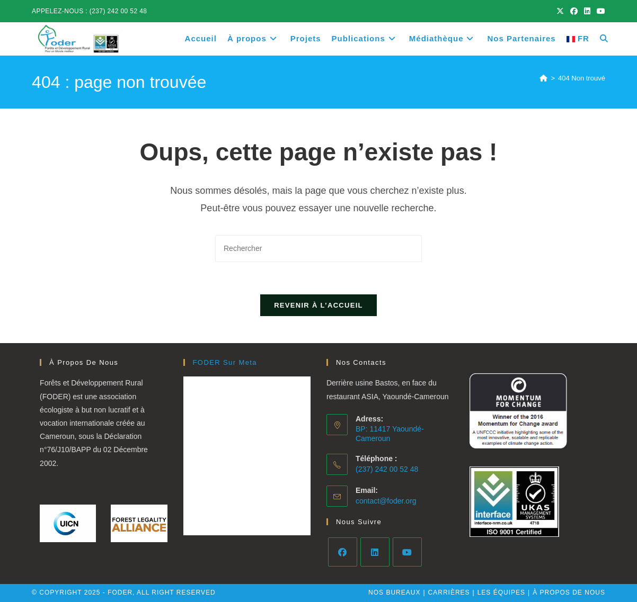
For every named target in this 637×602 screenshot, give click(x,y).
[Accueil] (543, 78)
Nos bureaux (394, 592)
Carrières (449, 592)
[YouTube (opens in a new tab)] (599, 11)
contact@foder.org (386, 501)
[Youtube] (407, 552)
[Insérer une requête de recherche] (318, 248)
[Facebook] (342, 552)
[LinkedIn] (375, 552)
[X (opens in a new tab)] (560, 11)
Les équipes (501, 592)
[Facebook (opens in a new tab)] (574, 11)
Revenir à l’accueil (318, 305)
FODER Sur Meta (225, 362)
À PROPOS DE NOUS (569, 592)
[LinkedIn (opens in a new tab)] (587, 11)
